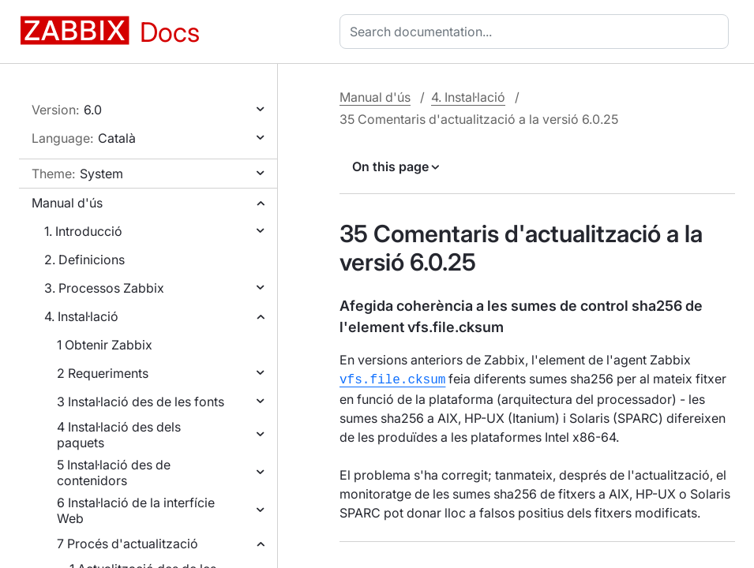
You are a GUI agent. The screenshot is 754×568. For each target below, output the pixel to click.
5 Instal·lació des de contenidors (114, 472)
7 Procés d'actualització (127, 543)
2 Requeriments (102, 373)
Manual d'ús (67, 203)
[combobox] (537, 32)
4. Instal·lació (81, 316)
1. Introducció (83, 231)
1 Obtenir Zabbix (104, 345)
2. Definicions (84, 259)
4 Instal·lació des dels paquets (119, 434)
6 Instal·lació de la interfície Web (136, 510)
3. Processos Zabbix (104, 288)
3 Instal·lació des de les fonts (140, 401)
